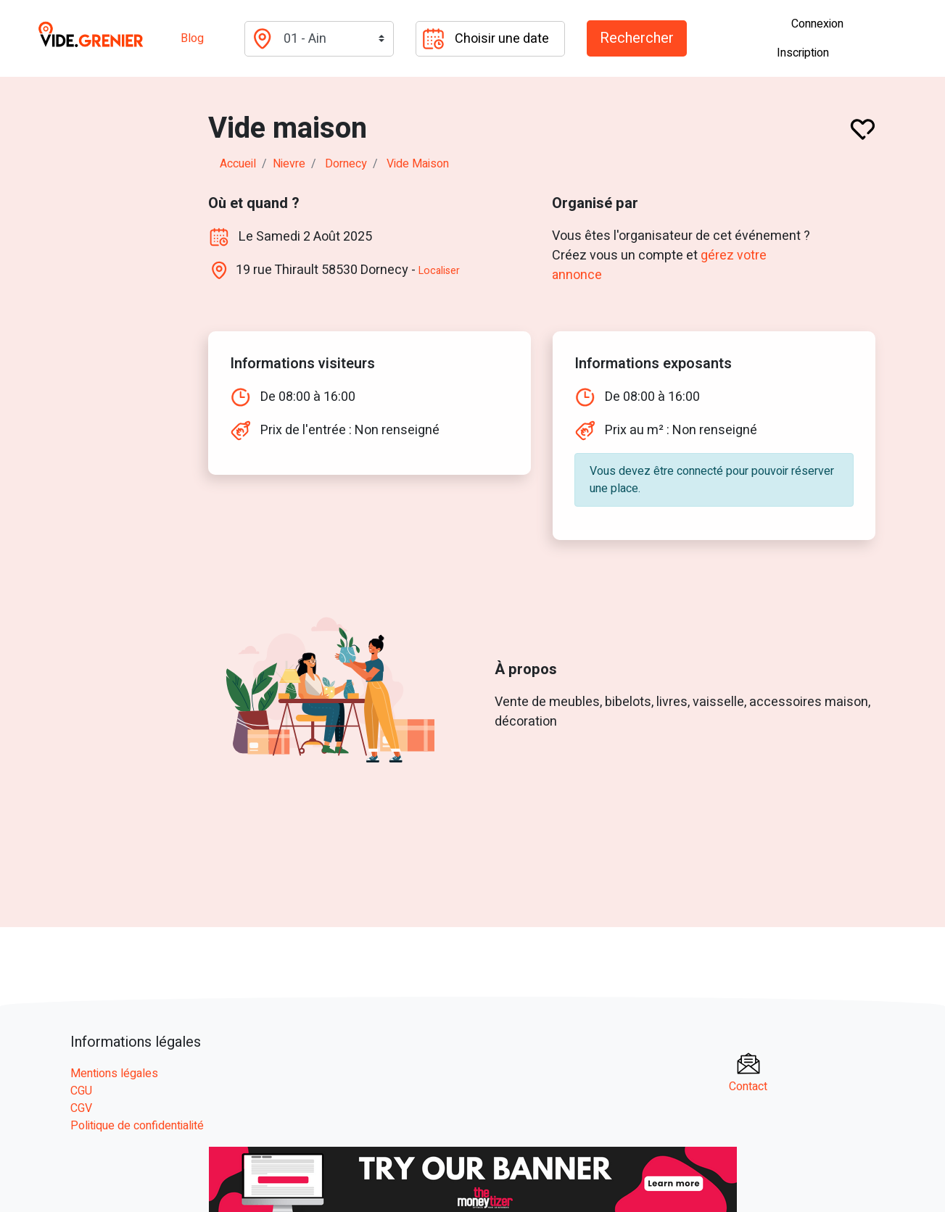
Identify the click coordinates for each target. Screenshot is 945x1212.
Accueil (238, 164)
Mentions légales (114, 1073)
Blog (192, 38)
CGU (81, 1091)
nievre (289, 164)
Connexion (817, 24)
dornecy (346, 164)
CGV (81, 1108)
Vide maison (418, 164)
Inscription (803, 53)
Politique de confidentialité (137, 1125)
